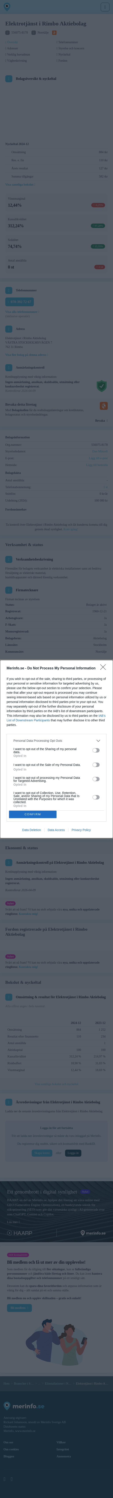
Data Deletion (31, 830)
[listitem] (56, 740)
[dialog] (56, 749)
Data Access (56, 830)
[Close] (104, 668)
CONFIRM (33, 814)
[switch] (96, 750)
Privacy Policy (81, 830)
